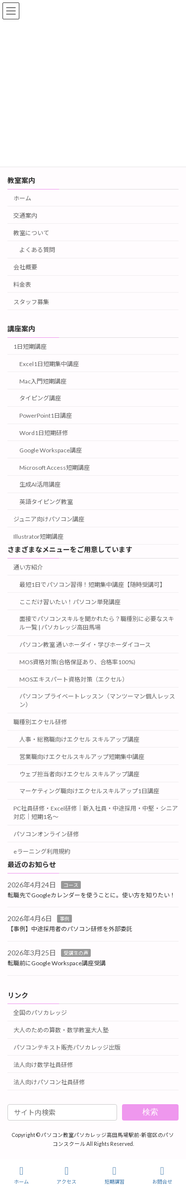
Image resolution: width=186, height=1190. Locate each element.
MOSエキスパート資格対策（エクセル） (73, 679)
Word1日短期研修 (43, 433)
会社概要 (25, 267)
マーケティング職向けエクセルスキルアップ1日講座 (89, 791)
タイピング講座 (40, 398)
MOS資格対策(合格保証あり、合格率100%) (77, 662)
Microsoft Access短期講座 (54, 467)
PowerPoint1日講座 (45, 415)
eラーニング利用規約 (41, 851)
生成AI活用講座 (40, 484)
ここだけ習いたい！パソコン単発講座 (70, 602)
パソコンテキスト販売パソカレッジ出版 (67, 1047)
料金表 (22, 284)
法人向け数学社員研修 (43, 1064)
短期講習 (114, 1175)
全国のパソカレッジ (40, 1012)
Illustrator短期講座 (38, 536)
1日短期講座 (30, 346)
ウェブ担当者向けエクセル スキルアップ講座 (79, 774)
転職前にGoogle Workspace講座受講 (56, 963)
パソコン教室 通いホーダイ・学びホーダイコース (85, 644)
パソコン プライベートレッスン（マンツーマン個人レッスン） (97, 700)
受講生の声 (75, 953)
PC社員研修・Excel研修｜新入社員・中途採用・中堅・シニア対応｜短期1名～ (95, 812)
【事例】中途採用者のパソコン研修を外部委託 (69, 929)
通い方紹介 (28, 567)
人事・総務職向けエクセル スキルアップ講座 (79, 739)
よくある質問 (37, 249)
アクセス (66, 1175)
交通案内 (25, 215)
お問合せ (162, 1175)
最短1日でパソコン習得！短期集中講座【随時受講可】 (92, 584)
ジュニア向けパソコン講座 (48, 519)
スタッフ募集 (31, 302)
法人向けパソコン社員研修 (49, 1082)
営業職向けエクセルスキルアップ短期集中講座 (81, 756)
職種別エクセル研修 (40, 722)
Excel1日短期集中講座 (49, 364)
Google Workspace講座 (50, 450)
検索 (150, 1112)
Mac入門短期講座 (42, 381)
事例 (64, 919)
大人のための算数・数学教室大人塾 (61, 1030)
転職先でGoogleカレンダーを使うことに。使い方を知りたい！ (91, 895)
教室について (31, 233)
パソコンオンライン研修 (46, 834)
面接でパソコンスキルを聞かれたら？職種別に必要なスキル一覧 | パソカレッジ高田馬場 (96, 623)
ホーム (22, 198)
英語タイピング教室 (46, 501)
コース (70, 885)
